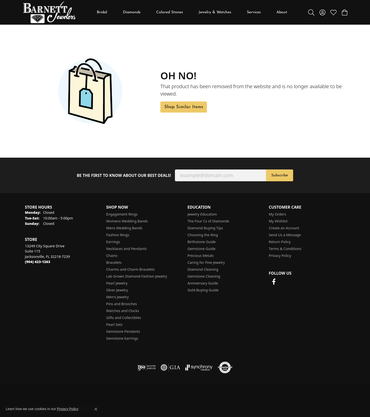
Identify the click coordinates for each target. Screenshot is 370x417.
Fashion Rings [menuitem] (117, 235)
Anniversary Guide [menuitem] (202, 283)
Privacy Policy (280, 255)
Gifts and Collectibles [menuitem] (123, 317)
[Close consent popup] (95, 409)
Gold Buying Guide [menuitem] (203, 290)
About (281, 12)
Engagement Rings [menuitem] (122, 214)
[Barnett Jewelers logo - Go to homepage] (49, 12)
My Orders (277, 214)
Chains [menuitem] (112, 255)
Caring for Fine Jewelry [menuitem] (206, 262)
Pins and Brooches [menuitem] (121, 303)
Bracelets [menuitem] (113, 262)
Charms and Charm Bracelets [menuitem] (130, 269)
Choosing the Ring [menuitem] (202, 235)
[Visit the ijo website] (146, 367)
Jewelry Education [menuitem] (202, 214)
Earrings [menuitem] (113, 241)
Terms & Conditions (285, 248)
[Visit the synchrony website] (199, 367)
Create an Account (284, 228)
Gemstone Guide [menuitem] (201, 248)
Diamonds (132, 12)
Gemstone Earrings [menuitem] (122, 338)
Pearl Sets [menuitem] (114, 324)
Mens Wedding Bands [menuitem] (124, 228)
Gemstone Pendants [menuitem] (123, 331)
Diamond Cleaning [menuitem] (202, 269)
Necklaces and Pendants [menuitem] (126, 248)
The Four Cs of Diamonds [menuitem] (208, 221)
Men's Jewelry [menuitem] (117, 297)
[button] (311, 12)
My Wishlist (278, 221)
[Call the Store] (37, 261)
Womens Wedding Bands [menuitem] (127, 221)
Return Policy (280, 241)
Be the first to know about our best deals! (124, 175)
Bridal (102, 12)
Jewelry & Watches (215, 12)
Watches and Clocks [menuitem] (122, 310)
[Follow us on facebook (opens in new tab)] (274, 282)
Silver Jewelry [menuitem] (117, 290)
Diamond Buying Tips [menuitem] (205, 228)
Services (254, 12)
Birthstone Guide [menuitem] (201, 241)
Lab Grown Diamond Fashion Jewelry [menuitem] (136, 276)
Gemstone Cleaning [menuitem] (203, 276)
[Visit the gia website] (170, 367)
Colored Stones (169, 12)
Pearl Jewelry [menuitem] (116, 283)
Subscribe (279, 175)
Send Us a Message (285, 235)
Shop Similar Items (183, 107)
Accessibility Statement (322, 395)
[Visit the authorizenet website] (225, 367)
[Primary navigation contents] (192, 12)
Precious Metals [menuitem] (200, 255)
